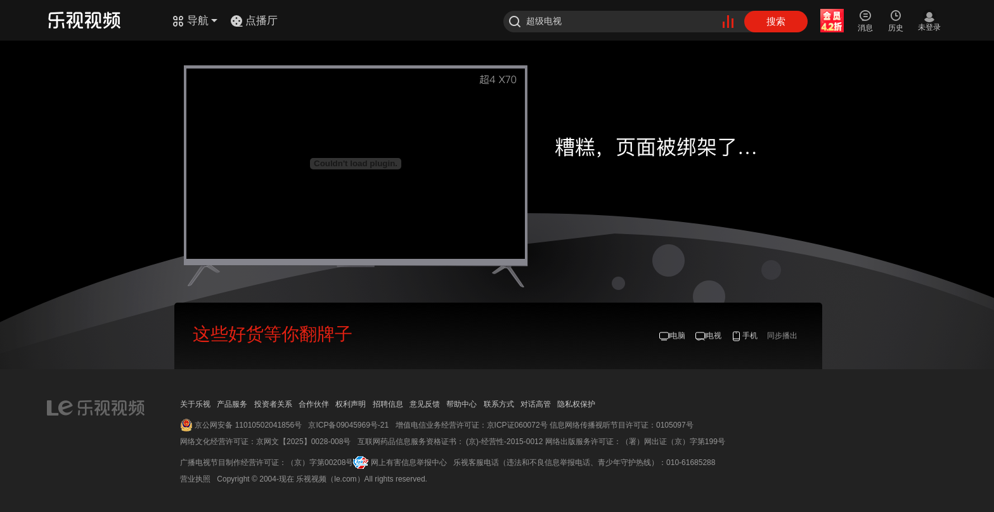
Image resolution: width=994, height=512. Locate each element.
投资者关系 (273, 404)
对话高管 (535, 404)
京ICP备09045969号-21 (348, 425)
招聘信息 (388, 404)
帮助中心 (461, 404)
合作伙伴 (314, 404)
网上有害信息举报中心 (409, 462)
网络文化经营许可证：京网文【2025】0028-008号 (265, 441)
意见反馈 (425, 404)
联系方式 (499, 404)
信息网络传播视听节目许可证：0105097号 (622, 425)
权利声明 (350, 404)
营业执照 (195, 479)
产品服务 (232, 404)
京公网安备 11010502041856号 (248, 425)
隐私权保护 (576, 404)
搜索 (775, 21)
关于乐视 (195, 404)
